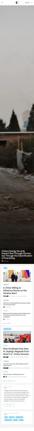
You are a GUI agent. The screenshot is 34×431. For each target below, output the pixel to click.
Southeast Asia (7, 328)
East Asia (12, 417)
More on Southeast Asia (9, 380)
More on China (7, 323)
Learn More (9, 404)
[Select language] (28, 2)
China (5, 268)
